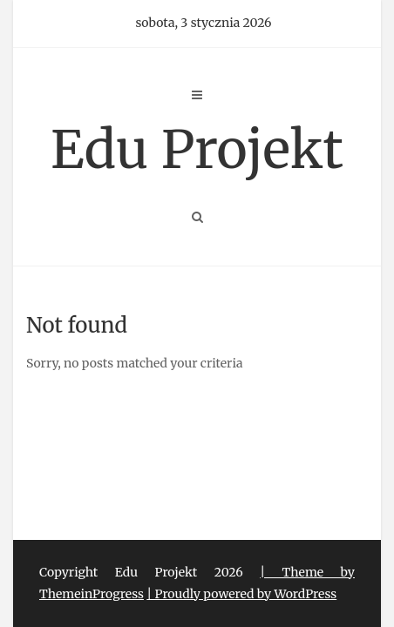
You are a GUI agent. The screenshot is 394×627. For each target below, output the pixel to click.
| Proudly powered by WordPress (241, 594)
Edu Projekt (197, 149)
